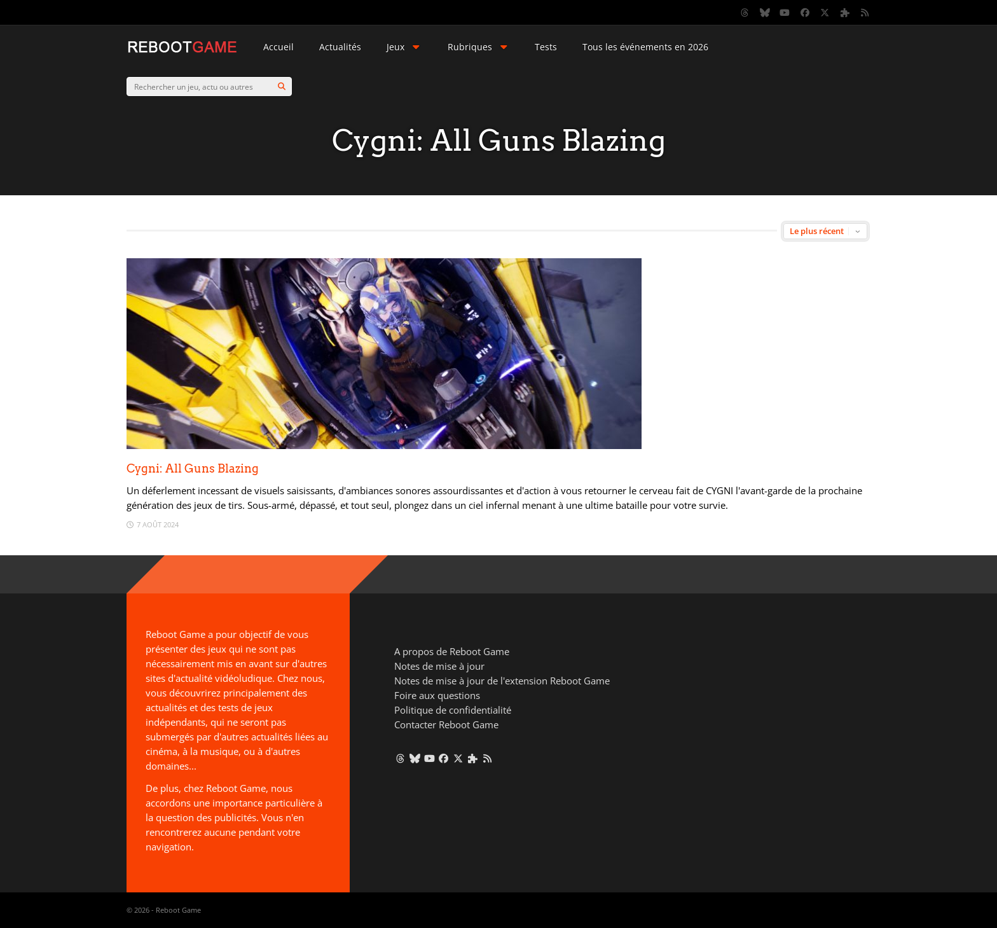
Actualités (340, 47)
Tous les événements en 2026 (645, 47)
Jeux (404, 47)
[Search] (282, 86)
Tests (546, 47)
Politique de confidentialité (452, 709)
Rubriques (479, 47)
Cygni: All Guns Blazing (193, 468)
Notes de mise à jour (439, 666)
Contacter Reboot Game (446, 724)
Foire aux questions (437, 695)
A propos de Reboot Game (451, 651)
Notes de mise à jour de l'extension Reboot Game (502, 680)
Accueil (278, 47)
